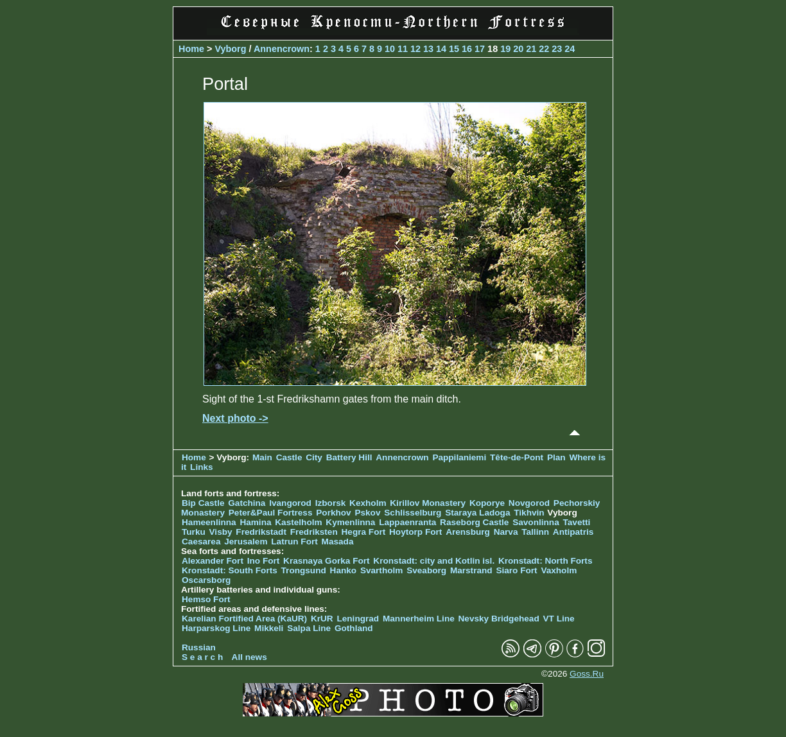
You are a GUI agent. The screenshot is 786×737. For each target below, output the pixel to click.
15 (454, 49)
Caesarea (201, 541)
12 (415, 49)
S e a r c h (202, 657)
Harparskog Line (216, 628)
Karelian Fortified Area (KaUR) (244, 618)
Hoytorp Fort (415, 532)
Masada (338, 541)
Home (191, 49)
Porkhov (333, 512)
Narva (506, 532)
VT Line (559, 618)
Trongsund (303, 570)
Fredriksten (314, 532)
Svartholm (381, 570)
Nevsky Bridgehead (499, 618)
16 (467, 49)
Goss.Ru (587, 674)
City (314, 457)
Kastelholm (298, 522)
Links (201, 467)
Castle (289, 457)
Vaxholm (559, 570)
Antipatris (573, 532)
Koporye (487, 503)
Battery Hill (349, 457)
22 (544, 49)
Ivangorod (290, 503)
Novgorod (529, 503)
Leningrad (357, 618)
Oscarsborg (206, 580)
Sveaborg (426, 570)
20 (518, 49)
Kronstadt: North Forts (545, 561)
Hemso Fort (206, 599)
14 (441, 49)
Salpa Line (309, 628)
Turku (193, 532)
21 (531, 49)
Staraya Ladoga (477, 512)
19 (505, 49)
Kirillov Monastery (428, 503)
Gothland (354, 628)
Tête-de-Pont (516, 457)
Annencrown (282, 49)
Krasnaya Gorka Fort (326, 561)
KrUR (322, 618)
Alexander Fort (212, 561)
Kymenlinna (350, 522)
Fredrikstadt (261, 532)
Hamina (255, 522)
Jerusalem (245, 541)
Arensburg (468, 532)
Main (262, 457)
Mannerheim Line (419, 618)
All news (249, 657)
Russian (199, 647)
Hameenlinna (209, 522)
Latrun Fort (294, 541)
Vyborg (230, 49)
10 (390, 49)
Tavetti (576, 522)
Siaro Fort (516, 570)
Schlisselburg (412, 512)
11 (402, 49)
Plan (556, 457)
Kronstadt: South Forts (229, 570)
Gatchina (246, 503)
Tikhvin (529, 512)
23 (557, 49)
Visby (220, 532)
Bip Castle (203, 503)
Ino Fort (263, 561)
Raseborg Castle (474, 522)
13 (428, 49)
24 (569, 49)
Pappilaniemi (459, 457)
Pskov (367, 512)
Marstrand (471, 570)
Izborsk (330, 503)
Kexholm (367, 503)
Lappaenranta (407, 522)
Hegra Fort (364, 532)
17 (480, 49)
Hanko (343, 570)
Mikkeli (268, 628)
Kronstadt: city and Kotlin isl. (433, 561)
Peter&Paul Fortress (271, 512)
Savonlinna (535, 522)
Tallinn (535, 532)
